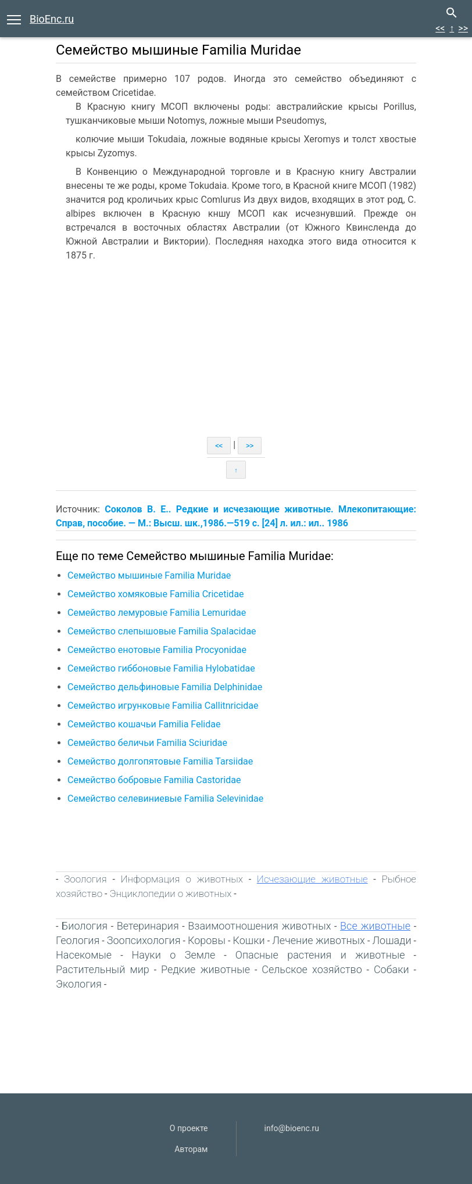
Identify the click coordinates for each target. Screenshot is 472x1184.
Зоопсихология (144, 940)
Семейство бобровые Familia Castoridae (154, 779)
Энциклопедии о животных (170, 893)
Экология (79, 984)
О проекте (189, 1128)
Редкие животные (205, 969)
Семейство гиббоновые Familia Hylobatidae (161, 668)
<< (440, 28)
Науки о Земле (174, 955)
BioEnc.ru (52, 19)
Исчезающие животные (312, 879)
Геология (77, 940)
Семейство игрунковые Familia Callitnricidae (162, 705)
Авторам (191, 1149)
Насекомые (84, 955)
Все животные (375, 926)
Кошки (249, 940)
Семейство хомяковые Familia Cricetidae (155, 594)
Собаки (391, 969)
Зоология (85, 879)
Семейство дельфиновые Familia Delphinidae (164, 687)
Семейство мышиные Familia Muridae (149, 575)
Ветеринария (148, 926)
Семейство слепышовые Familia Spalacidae (161, 631)
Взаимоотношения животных (259, 926)
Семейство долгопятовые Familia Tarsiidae (160, 761)
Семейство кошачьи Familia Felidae (143, 724)
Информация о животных (182, 879)
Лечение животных (318, 940)
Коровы (207, 940)
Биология (85, 926)
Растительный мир (102, 969)
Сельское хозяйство (312, 969)
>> (463, 28)
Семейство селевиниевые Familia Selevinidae (165, 798)
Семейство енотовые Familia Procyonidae (156, 649)
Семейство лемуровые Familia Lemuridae (156, 612)
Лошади (391, 940)
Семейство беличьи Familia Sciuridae (147, 742)
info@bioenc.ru (291, 1128)
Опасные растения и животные (320, 955)
